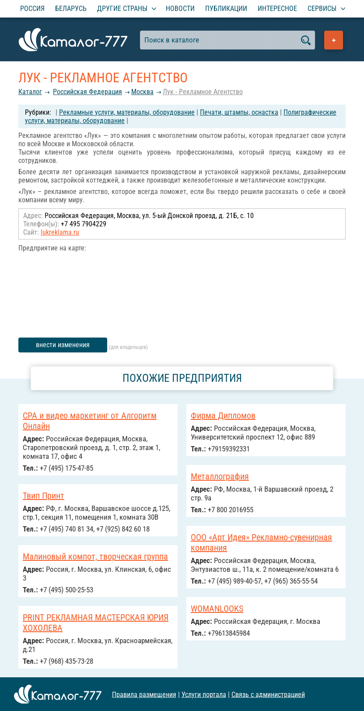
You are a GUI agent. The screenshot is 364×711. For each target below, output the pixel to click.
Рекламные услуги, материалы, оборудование (127, 112)
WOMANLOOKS (217, 608)
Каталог (30, 92)
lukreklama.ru (60, 232)
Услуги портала (204, 694)
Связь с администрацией (268, 694)
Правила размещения (144, 694)
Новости (180, 8)
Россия (32, 8)
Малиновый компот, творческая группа (95, 556)
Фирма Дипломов (223, 415)
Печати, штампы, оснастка (239, 112)
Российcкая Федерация (87, 92)
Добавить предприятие (333, 40)
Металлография (220, 476)
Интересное (277, 8)
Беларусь (71, 8)
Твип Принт (43, 495)
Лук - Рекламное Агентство (203, 92)
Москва (142, 92)
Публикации (226, 8)
